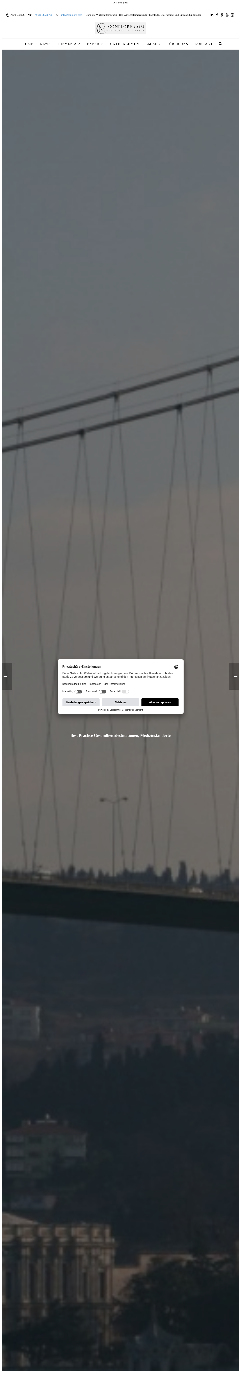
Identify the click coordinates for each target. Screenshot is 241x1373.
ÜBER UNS (178, 44)
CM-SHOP (154, 44)
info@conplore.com (71, 14)
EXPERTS (95, 44)
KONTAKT (204, 44)
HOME (27, 44)
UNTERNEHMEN (124, 44)
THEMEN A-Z (69, 44)
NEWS (45, 44)
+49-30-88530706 (42, 14)
